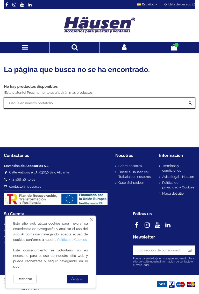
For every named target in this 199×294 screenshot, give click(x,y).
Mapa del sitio (173, 193)
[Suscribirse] (190, 250)
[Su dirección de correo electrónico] (159, 250)
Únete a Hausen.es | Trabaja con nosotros (134, 174)
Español (147, 4)
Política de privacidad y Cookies (178, 185)
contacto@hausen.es (25, 186)
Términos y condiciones (171, 168)
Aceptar (78, 279)
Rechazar (25, 279)
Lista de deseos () (179, 4)
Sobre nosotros (130, 166)
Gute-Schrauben (131, 183)
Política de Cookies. (72, 240)
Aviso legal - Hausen (178, 177)
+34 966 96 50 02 (22, 179)
